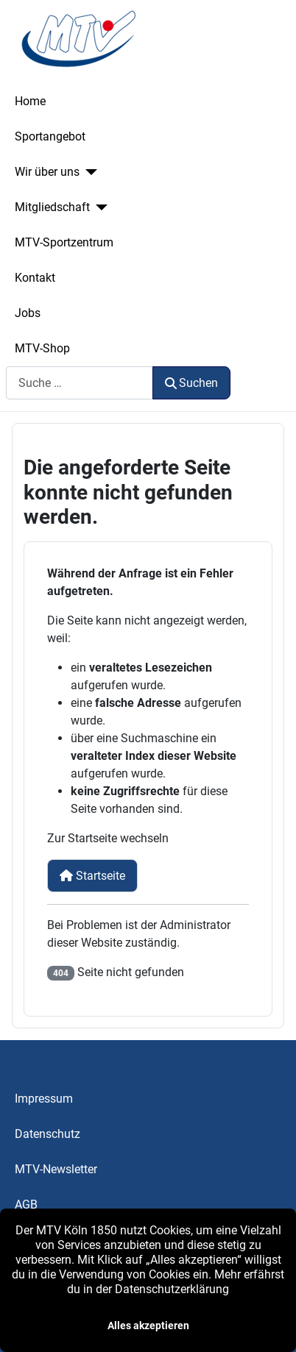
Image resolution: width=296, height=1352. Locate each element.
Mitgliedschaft (52, 207)
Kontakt (35, 278)
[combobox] (79, 382)
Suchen (191, 383)
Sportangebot (50, 136)
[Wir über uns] (88, 172)
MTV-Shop (42, 348)
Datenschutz (47, 1134)
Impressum (44, 1099)
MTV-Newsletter (56, 1169)
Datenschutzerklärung (172, 1289)
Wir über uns (47, 172)
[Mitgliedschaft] (99, 207)
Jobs (27, 313)
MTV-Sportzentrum (64, 242)
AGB (26, 1205)
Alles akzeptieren (148, 1325)
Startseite (92, 876)
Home (30, 101)
